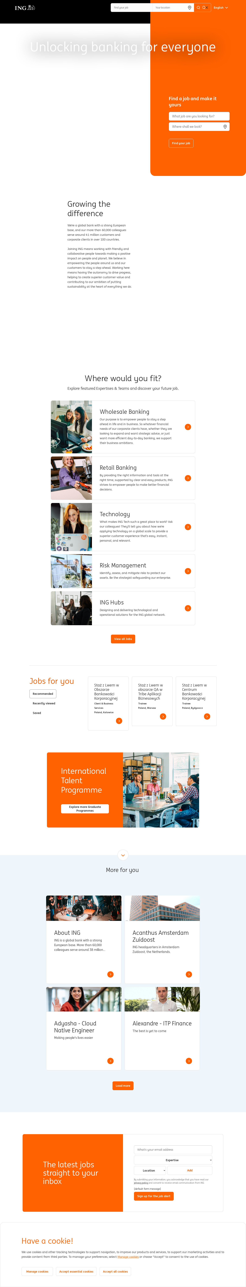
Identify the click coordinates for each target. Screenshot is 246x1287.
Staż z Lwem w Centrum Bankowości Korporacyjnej (194, 692)
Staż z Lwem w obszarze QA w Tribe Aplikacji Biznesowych (150, 692)
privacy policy (141, 1182)
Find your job (181, 143)
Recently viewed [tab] (44, 703)
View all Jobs (123, 639)
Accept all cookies (115, 1271)
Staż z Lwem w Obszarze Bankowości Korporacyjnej (106, 692)
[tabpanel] (152, 703)
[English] (221, 7)
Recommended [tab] (43, 694)
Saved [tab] (37, 713)
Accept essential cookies (76, 1271)
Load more (123, 1086)
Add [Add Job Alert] (190, 1170)
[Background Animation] (77, 88)
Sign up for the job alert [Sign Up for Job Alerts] (153, 1196)
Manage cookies (128, 1257)
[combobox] (199, 126)
